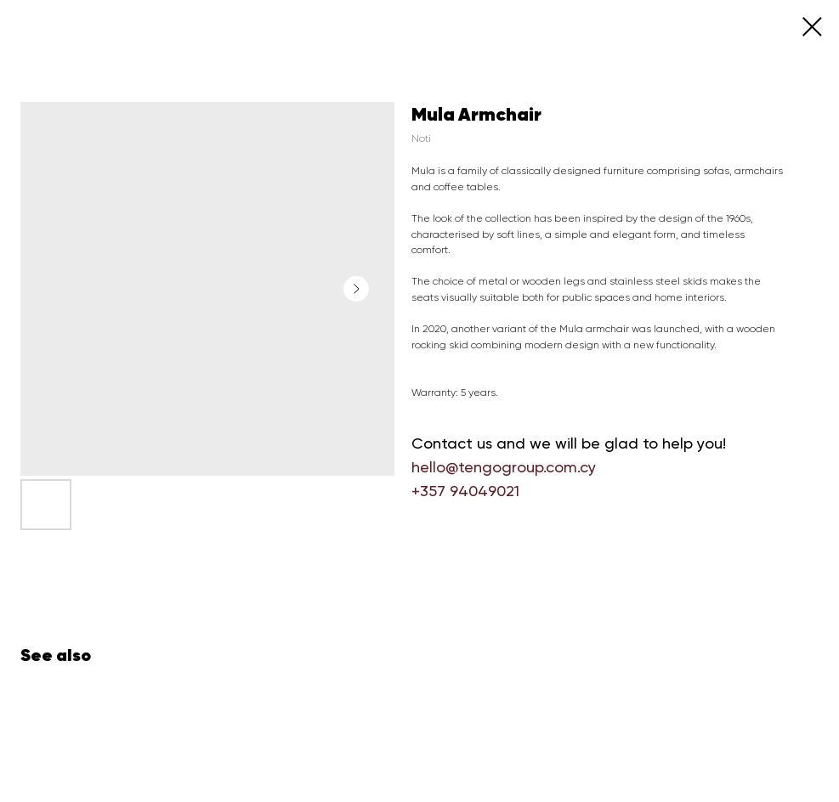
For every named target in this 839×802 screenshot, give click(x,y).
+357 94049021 (465, 491)
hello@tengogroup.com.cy (503, 467)
